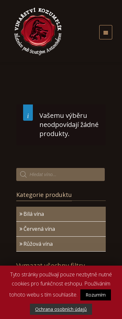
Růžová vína (38, 243)
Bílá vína (33, 213)
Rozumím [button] (96, 295)
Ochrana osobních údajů (61, 309)
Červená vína (39, 228)
